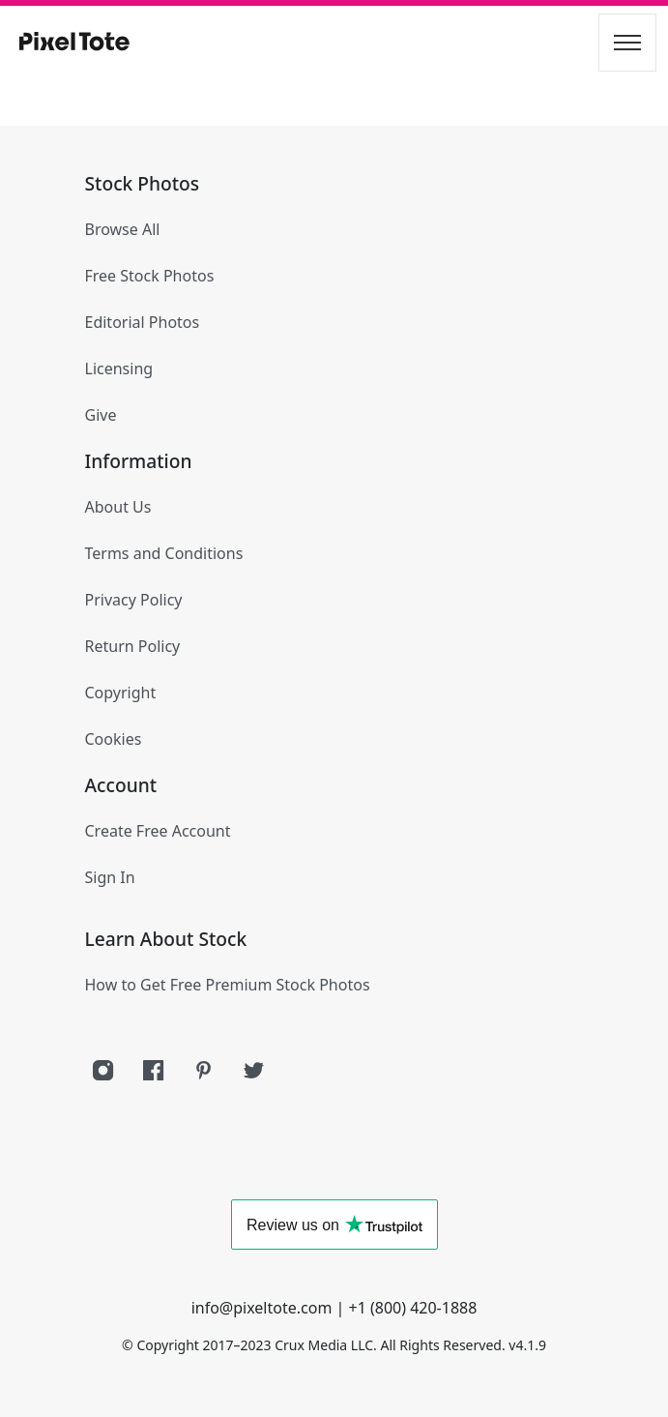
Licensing (119, 368)
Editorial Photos (142, 322)
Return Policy (133, 646)
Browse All (122, 229)
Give (101, 415)
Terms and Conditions (164, 553)
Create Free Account (158, 830)
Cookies (113, 739)
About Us (118, 506)
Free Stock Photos (150, 275)
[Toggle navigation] (627, 43)
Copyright (121, 692)
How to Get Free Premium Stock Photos (227, 984)
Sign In (110, 877)
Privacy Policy (134, 599)
